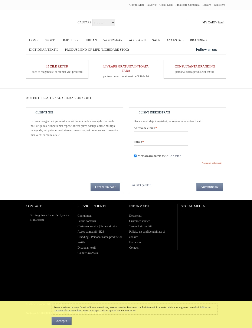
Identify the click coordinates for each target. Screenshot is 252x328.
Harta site (135, 242)
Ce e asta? (174, 156)
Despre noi (135, 215)
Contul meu (137, 4)
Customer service (139, 221)
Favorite (152, 4)
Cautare (84, 22)
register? (219, 4)
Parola (138, 142)
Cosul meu (166, 4)
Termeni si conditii (140, 226)
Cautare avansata (88, 253)
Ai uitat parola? (141, 185)
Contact (134, 247)
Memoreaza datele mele (153, 156)
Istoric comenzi (87, 221)
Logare (206, 4)
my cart (209, 22)
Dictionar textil (87, 247)
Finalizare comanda (188, 4)
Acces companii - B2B (91, 231)
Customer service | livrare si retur (97, 226)
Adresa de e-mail (144, 128)
